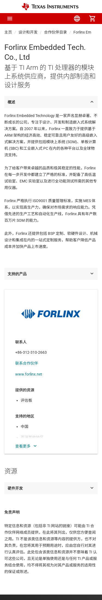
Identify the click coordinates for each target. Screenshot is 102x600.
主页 (8, 32)
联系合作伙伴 (26, 363)
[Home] (50, 6)
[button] (9, 18)
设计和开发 (28, 32)
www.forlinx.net (28, 374)
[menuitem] (46, 18)
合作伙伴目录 (55, 32)
